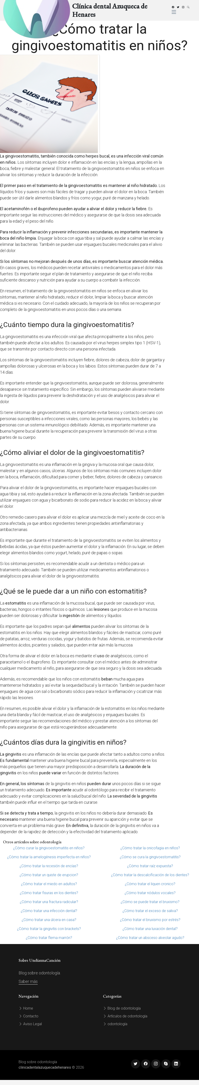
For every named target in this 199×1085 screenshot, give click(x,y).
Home (26, 1008)
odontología (115, 1024)
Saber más (28, 981)
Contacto (28, 1016)
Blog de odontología (122, 1008)
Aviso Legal (30, 1024)
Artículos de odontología (125, 1016)
